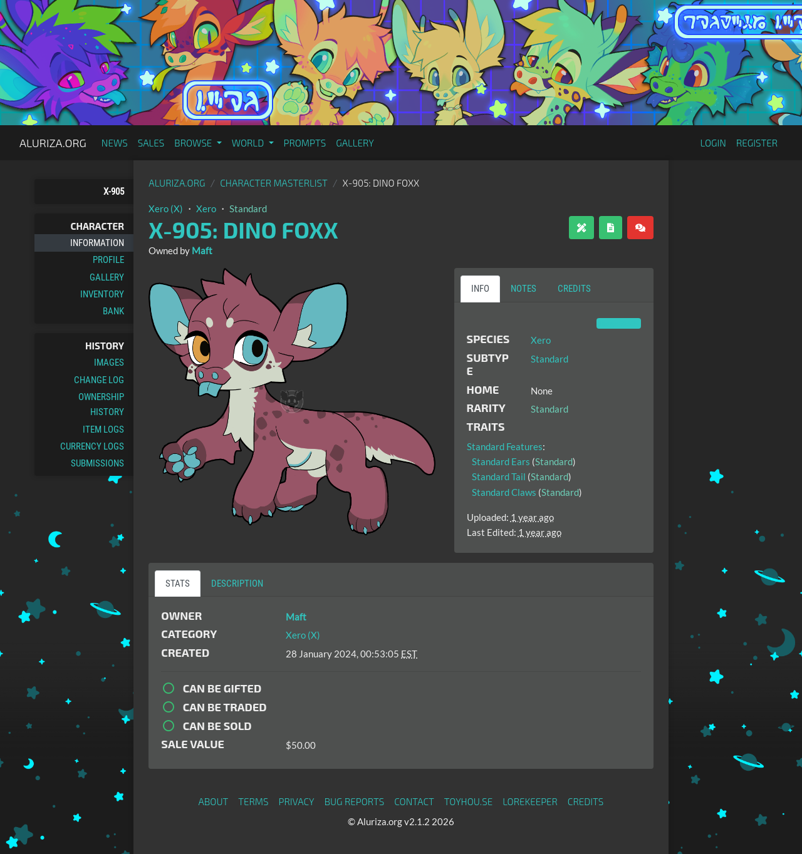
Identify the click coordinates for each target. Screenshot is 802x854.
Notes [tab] (523, 288)
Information (97, 243)
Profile (108, 259)
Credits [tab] (574, 288)
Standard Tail (499, 476)
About (214, 801)
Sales (151, 142)
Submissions (97, 463)
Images (109, 362)
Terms (253, 801)
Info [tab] (480, 288)
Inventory (102, 294)
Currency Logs (92, 446)
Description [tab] (237, 583)
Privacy (297, 801)
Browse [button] (194, 142)
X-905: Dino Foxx (243, 229)
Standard (248, 208)
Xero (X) (165, 208)
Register (757, 142)
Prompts (305, 142)
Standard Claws (504, 492)
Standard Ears (501, 461)
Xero (206, 208)
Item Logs (103, 429)
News (115, 142)
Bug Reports (355, 801)
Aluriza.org (52, 143)
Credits (586, 801)
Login (713, 142)
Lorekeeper (530, 801)
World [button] (249, 142)
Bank (113, 311)
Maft (202, 250)
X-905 (113, 191)
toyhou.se (468, 801)
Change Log (99, 380)
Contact (414, 801)
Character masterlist (274, 182)
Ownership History (101, 404)
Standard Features (505, 446)
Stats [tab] (177, 583)
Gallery (355, 142)
